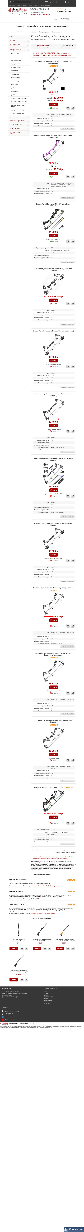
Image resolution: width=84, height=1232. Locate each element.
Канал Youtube (8, 1020)
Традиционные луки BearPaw (19, 98)
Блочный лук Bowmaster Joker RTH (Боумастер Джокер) (53, 721)
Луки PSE (13, 95)
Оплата (25, 5)
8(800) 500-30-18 (40, 9)
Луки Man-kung (15, 81)
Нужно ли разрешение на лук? (10, 997)
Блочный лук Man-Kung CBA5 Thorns (48, 787)
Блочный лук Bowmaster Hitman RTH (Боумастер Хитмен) (53, 524)
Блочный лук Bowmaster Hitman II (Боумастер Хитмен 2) (53, 395)
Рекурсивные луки (15, 67)
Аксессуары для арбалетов (19, 45)
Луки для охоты (15, 53)
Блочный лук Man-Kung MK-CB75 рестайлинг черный (53, 205)
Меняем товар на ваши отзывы (10, 991)
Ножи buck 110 (55, 858)
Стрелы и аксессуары (19, 125)
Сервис (30, 5)
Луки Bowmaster (15, 74)
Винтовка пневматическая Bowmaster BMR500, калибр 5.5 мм (19, 972)
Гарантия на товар (7, 995)
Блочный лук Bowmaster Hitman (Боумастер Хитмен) (53, 331)
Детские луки (14, 70)
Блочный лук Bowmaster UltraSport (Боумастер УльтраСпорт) (53, 62)
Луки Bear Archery (15, 77)
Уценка (11, 37)
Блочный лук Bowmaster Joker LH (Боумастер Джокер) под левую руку (53, 654)
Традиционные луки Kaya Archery (17, 105)
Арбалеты (19, 41)
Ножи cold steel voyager (43, 858)
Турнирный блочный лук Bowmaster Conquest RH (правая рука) (53, 136)
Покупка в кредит (48, 997)
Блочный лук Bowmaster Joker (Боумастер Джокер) (53, 588)
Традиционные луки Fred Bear (19, 101)
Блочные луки (15, 57)
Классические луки (16, 60)
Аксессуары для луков (19, 121)
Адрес (42, 5)
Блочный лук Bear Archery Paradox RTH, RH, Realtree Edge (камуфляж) (42, 886)
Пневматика (19, 117)
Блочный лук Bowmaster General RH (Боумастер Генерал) (53, 269)
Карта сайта (46, 1003)
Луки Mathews (14, 91)
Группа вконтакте (8, 1017)
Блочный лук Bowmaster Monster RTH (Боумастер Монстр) (39, 913)
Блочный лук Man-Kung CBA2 (31, 899)
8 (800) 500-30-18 (8, 1014)
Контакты (46, 1002)
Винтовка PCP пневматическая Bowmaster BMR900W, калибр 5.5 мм (65, 941)
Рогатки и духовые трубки (19, 133)
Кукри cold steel (63, 858)
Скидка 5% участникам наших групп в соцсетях (14, 993)
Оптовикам (48, 5)
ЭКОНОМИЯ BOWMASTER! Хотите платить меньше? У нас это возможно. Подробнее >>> (52, 54)
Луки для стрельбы (19, 50)
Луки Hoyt (13, 88)
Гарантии (36, 5)
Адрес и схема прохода (10, 1011)
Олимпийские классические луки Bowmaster (52, 857)
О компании (12, 5)
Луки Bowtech (14, 84)
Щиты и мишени (19, 128)
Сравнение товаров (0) (43, 45)
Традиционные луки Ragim (18, 110)
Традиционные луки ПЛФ (17, 113)
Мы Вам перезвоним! (65, 9)
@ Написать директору (64, 11)
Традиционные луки (16, 64)
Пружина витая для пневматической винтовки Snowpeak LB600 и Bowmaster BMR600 (19, 941)
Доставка (19, 5)
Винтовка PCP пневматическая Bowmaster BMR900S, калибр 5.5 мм (42, 941)
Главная (34, 32)
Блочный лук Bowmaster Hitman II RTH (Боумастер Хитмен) (53, 459)
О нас (45, 991)
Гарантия (45, 998)
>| (64, 850)
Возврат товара (47, 1000)
